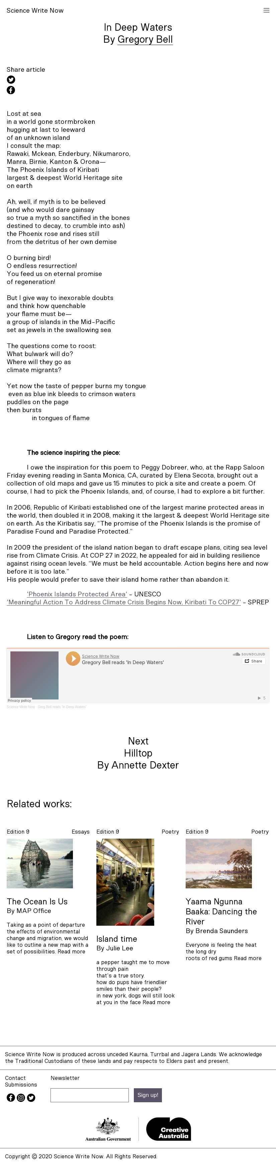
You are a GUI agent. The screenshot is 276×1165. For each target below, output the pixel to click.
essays (81, 832)
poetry (170, 832)
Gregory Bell (145, 40)
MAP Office (33, 911)
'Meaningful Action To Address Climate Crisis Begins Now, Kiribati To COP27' (124, 602)
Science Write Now (21, 707)
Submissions (21, 1085)
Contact (15, 1078)
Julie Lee (119, 948)
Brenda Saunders (221, 931)
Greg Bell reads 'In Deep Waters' (62, 707)
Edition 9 (18, 832)
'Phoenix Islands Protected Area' (77, 594)
